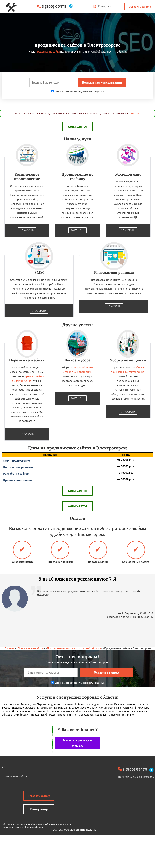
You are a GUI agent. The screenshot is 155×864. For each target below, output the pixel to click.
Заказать (27, 230)
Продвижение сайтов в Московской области (74, 648)
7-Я (4, 767)
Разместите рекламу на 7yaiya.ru (78, 742)
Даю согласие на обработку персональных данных (77, 91)
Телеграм (133, 113)
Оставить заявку (140, 6)
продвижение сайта (48, 51)
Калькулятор (103, 6)
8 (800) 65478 (53, 6)
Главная (10, 648)
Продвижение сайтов (31, 648)
